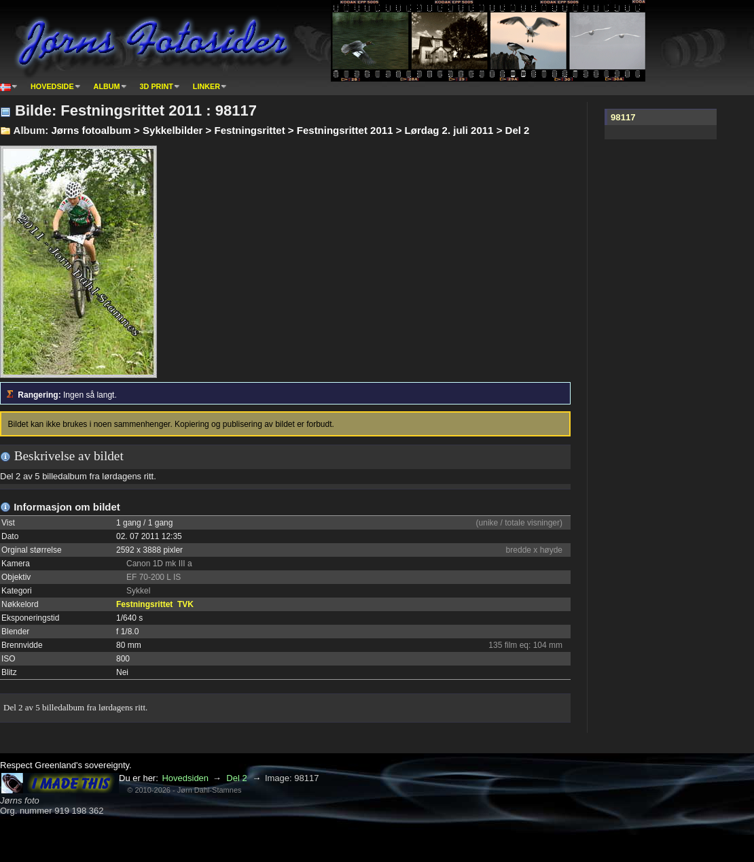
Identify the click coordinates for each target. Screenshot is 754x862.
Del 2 (236, 778)
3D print (156, 86)
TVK (185, 604)
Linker (206, 86)
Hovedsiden (185, 778)
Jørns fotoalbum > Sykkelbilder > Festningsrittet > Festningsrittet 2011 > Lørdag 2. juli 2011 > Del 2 (290, 130)
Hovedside (52, 86)
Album (107, 86)
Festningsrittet (144, 604)
